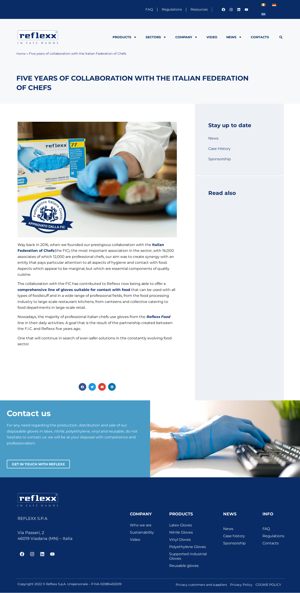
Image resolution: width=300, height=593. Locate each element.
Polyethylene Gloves (187, 547)
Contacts (260, 37)
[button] (281, 37)
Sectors (156, 37)
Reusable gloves (184, 566)
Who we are (140, 525)
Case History (219, 149)
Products (125, 37)
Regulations (165, 9)
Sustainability (142, 532)
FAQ (139, 9)
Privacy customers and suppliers (201, 585)
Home (21, 53)
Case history (234, 536)
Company (186, 37)
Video (212, 37)
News (234, 37)
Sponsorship (219, 159)
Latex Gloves (180, 525)
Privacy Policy (241, 585)
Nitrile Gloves (181, 532)
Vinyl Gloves (180, 539)
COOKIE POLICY (268, 585)
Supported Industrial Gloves (188, 556)
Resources (196, 9)
